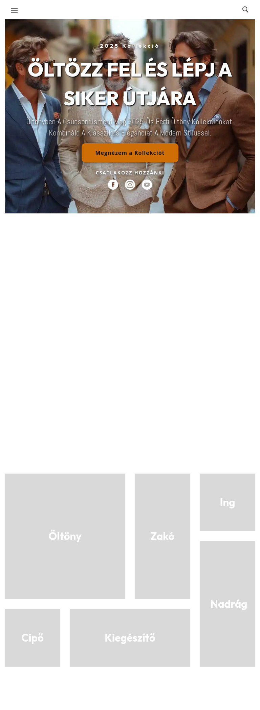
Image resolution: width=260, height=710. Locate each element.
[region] (130, 116)
